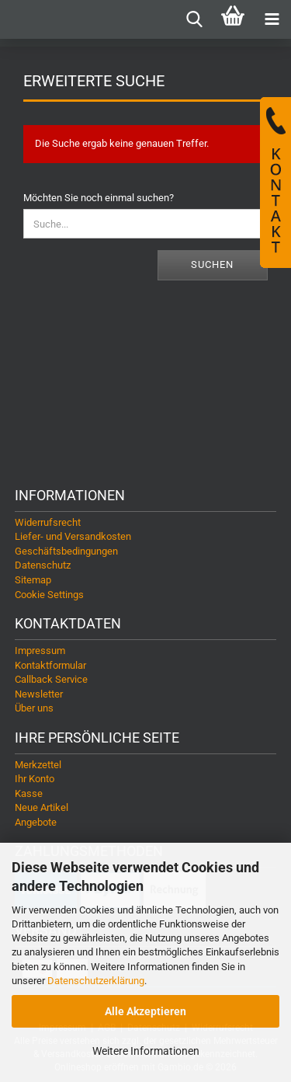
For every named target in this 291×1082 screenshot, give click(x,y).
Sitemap (33, 580)
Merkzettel (38, 765)
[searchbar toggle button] (194, 19)
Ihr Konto (34, 779)
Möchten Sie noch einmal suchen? (98, 198)
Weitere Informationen (145, 1051)
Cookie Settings (49, 594)
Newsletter (39, 694)
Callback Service (51, 679)
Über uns (34, 708)
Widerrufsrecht (48, 522)
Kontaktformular (50, 665)
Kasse (29, 793)
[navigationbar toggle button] (271, 19)
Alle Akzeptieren (145, 1011)
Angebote (36, 822)
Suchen (212, 264)
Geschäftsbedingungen (66, 551)
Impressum (40, 650)
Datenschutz (43, 565)
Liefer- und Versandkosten (73, 536)
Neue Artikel (41, 807)
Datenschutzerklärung (95, 980)
